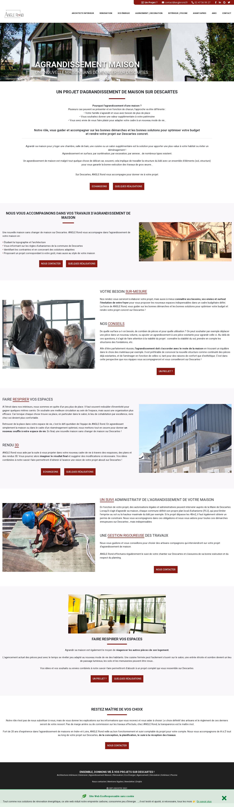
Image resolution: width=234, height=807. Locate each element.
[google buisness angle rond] (224, 2)
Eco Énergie (129, 779)
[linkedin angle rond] (220, 2)
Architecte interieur (83, 14)
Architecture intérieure (67, 779)
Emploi (139, 785)
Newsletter (129, 785)
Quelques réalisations (129, 186)
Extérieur (165, 779)
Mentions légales (115, 785)
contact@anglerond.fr (175, 2)
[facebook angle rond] (216, 2)
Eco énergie (124, 14)
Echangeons (99, 186)
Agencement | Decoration (148, 14)
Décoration (155, 779)
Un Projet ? (99, 681)
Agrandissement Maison (100, 779)
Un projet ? (166, 372)
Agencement (142, 779)
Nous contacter (50, 264)
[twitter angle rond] (229, 2)
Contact (226, 14)
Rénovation (118, 779)
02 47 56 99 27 (201, 2)
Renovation (106, 14)
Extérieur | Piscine (177, 14)
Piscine (174, 779)
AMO (214, 14)
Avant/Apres (199, 14)
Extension (83, 779)
